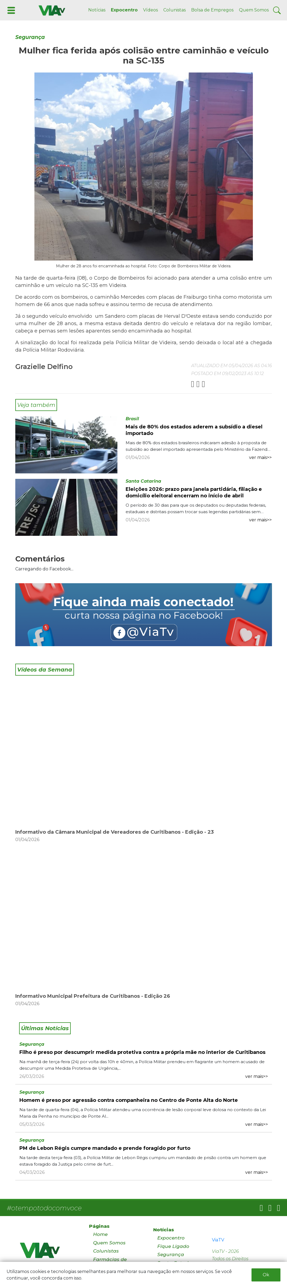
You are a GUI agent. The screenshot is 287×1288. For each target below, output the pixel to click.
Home (100, 1234)
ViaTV (218, 1239)
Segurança (30, 37)
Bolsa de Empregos (212, 10)
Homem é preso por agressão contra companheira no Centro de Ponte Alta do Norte (128, 1100)
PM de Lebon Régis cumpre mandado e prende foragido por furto (104, 1148)
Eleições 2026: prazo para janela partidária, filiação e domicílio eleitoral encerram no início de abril (194, 492)
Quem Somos (254, 10)
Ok (266, 1274)
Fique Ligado (173, 1246)
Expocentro (124, 10)
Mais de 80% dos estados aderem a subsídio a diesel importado (194, 430)
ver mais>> (260, 457)
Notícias (96, 10)
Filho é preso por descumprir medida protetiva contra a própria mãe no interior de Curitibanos (142, 1052)
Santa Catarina (143, 481)
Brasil (132, 418)
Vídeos (150, 10)
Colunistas (174, 10)
